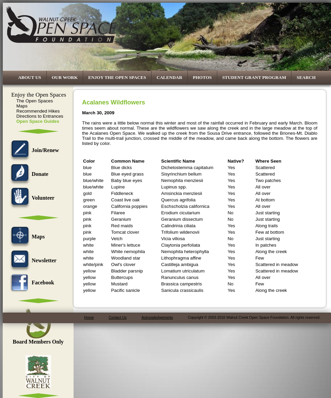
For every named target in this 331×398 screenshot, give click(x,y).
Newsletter (32, 260)
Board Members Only (38, 339)
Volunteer (31, 198)
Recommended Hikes (38, 111)
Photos (202, 77)
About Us (29, 77)
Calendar (170, 77)
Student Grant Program (254, 77)
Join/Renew (33, 150)
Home (89, 317)
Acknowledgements (157, 317)
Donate (28, 174)
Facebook (31, 282)
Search (306, 77)
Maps (22, 106)
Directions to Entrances (39, 116)
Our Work (65, 77)
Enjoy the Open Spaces (117, 77)
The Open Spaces (34, 100)
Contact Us (118, 317)
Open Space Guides (37, 121)
